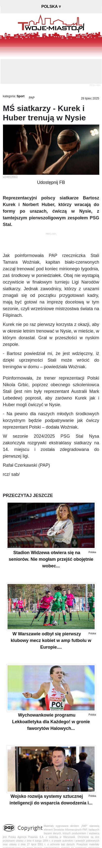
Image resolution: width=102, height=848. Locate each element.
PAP (32, 97)
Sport (20, 96)
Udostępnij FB (51, 182)
